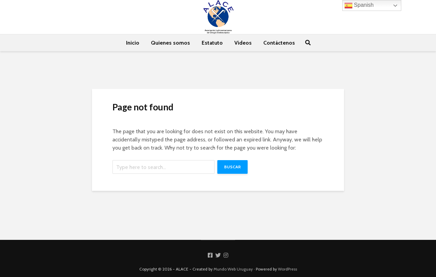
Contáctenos (279, 43)
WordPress (287, 269)
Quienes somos (170, 43)
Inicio (132, 43)
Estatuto (212, 43)
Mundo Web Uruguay (233, 269)
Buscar (232, 166)
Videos (243, 43)
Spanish (359, 5)
